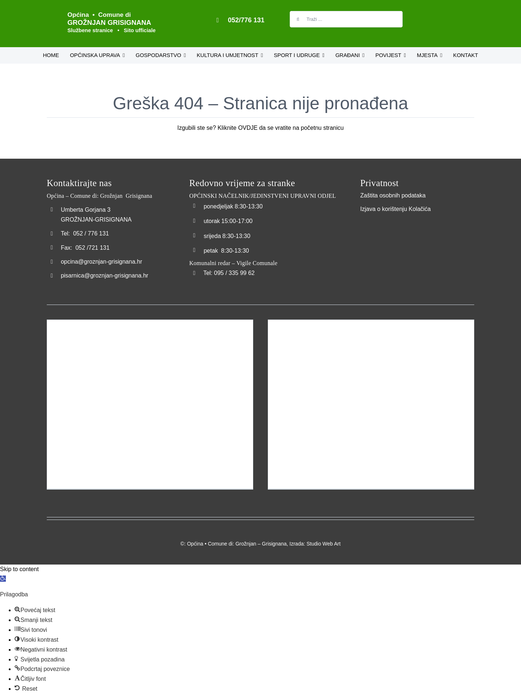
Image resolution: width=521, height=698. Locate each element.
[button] (3, 579)
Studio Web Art (324, 544)
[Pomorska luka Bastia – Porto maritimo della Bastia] (371, 404)
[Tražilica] (298, 19)
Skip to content (19, 569)
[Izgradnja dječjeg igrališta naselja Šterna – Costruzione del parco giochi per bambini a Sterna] (150, 404)
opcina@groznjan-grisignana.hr (101, 262)
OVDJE (248, 128)
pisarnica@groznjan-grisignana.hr (104, 275)
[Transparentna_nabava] (378, 222)
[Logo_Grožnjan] (51, 10)
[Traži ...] (346, 19)
